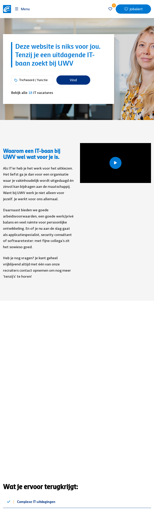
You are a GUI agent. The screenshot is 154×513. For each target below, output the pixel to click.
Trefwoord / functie (33, 80)
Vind (73, 80)
